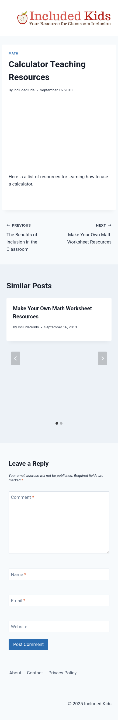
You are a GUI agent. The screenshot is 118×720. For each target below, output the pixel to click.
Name (18, 574)
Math (13, 53)
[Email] (59, 600)
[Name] (59, 574)
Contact (35, 672)
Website (19, 626)
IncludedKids (23, 90)
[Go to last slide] (15, 358)
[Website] (59, 626)
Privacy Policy (62, 672)
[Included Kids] (64, 18)
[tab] (56, 423)
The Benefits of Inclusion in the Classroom (30, 236)
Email (18, 600)
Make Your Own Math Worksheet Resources (88, 233)
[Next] (102, 358)
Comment (22, 497)
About (15, 672)
